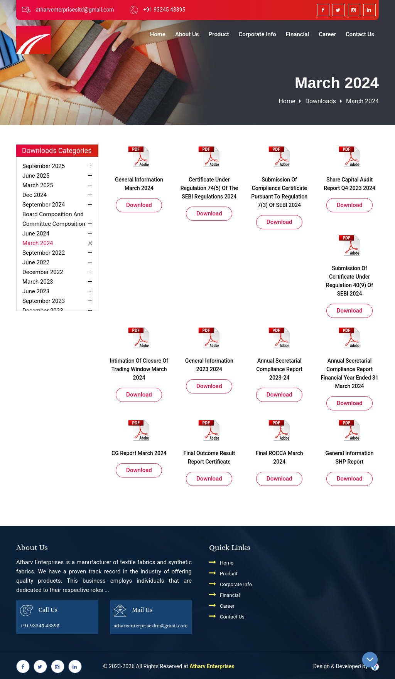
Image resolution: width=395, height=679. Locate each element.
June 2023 (35, 291)
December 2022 (42, 272)
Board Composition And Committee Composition (53, 219)
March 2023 (37, 281)
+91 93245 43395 (164, 10)
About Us (187, 34)
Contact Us (360, 34)
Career (327, 34)
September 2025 (43, 166)
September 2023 (43, 300)
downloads (320, 101)
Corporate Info (257, 34)
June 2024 (35, 233)
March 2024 (362, 101)
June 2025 (35, 175)
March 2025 (37, 185)
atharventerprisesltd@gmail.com (74, 10)
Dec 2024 (34, 195)
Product (219, 34)
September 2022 (43, 252)
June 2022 (35, 262)
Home (157, 34)
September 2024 (43, 204)
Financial (297, 34)
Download (139, 205)
